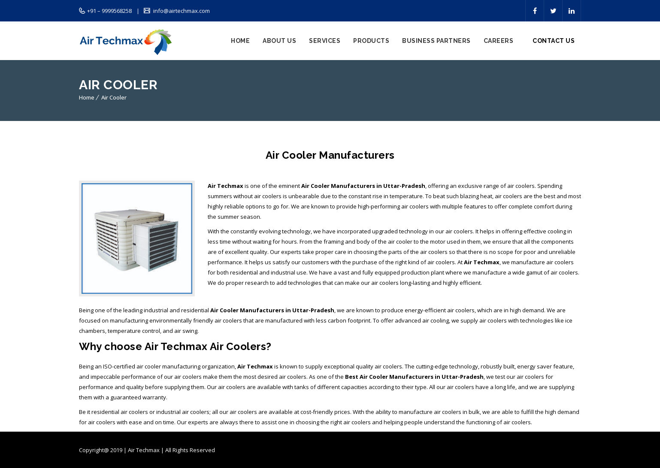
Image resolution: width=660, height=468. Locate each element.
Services (324, 40)
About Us (279, 40)
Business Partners (436, 40)
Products (371, 40)
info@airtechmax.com (181, 11)
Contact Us (554, 40)
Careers (499, 40)
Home (240, 40)
